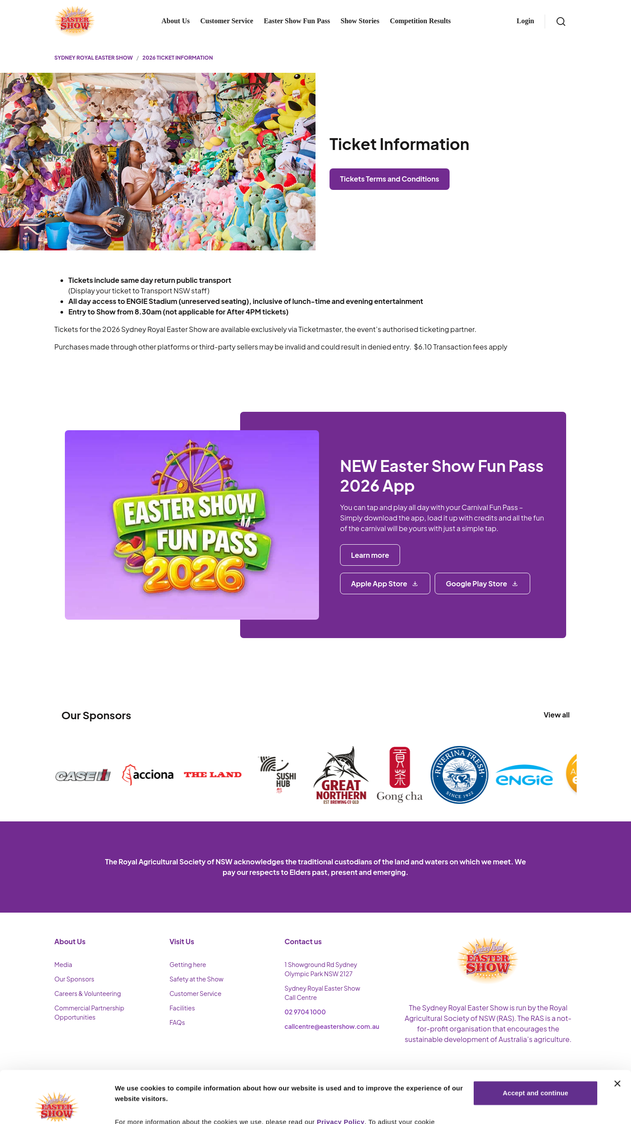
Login (525, 21)
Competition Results (420, 21)
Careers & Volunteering (87, 993)
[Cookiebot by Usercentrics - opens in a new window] (56, 1106)
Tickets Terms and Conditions (389, 178)
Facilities (182, 1008)
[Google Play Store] (482, 583)
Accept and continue (535, 1044)
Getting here (188, 964)
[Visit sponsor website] (89, 775)
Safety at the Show (196, 979)
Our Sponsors (74, 979)
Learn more (370, 555)
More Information (142, 1106)
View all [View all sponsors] (557, 714)
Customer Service (226, 21)
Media (63, 964)
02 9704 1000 (305, 1012)
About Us (175, 21)
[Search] (561, 21)
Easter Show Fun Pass (297, 21)
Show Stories (359, 21)
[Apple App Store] (385, 583)
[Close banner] (617, 1034)
